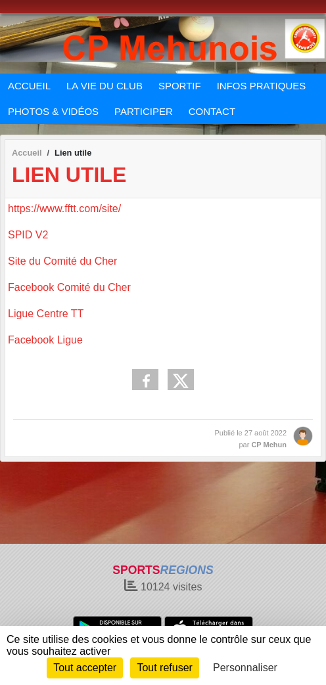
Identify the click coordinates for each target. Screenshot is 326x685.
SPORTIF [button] (179, 85)
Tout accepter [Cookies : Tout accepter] (84, 667)
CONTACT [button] (212, 111)
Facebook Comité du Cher (69, 287)
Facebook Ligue (45, 339)
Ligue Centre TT (45, 313)
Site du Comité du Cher (62, 261)
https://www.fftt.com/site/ (64, 208)
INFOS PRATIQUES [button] (261, 85)
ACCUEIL (29, 85)
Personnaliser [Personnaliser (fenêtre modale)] (245, 667)
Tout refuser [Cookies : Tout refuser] (164, 667)
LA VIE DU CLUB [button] (104, 85)
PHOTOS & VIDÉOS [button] (53, 111)
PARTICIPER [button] (143, 111)
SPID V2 (28, 234)
